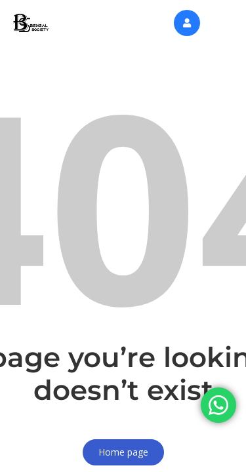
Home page (123, 452)
